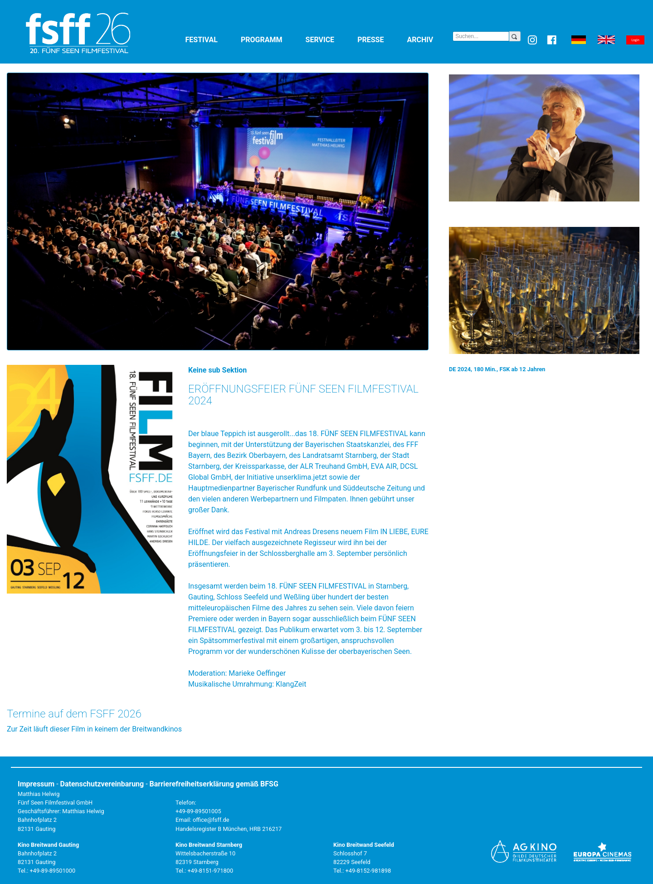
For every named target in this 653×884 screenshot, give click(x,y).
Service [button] (330, 39)
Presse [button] (380, 39)
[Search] (481, 36)
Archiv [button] (430, 39)
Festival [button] (211, 39)
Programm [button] (271, 39)
